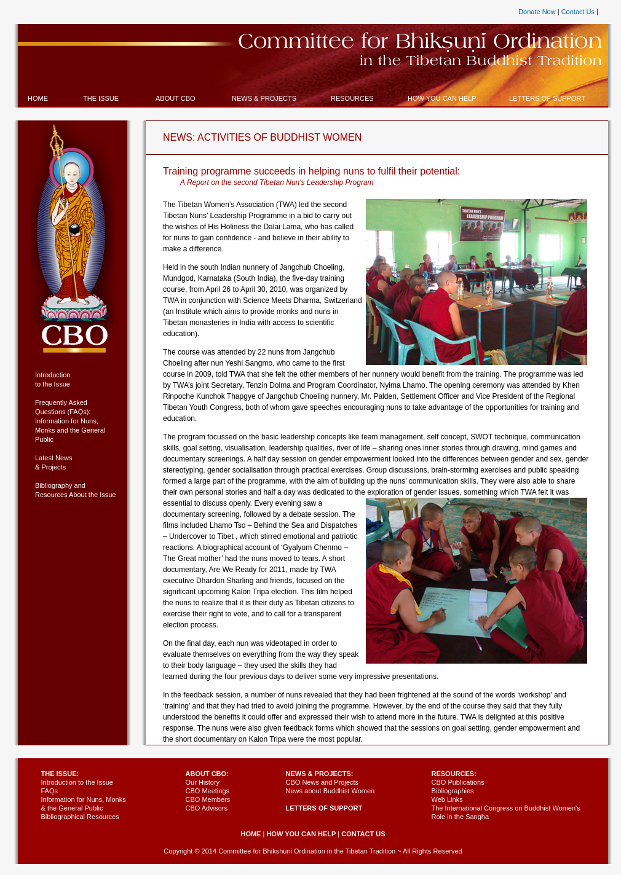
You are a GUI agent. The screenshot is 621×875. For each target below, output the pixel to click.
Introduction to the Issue (77, 782)
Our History (203, 782)
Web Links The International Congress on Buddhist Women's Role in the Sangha (506, 808)
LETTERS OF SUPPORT (324, 808)
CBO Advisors (206, 808)
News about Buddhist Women (330, 791)
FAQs (49, 791)
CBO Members (208, 799)
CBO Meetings (208, 791)
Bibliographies (453, 791)
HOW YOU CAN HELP (301, 834)
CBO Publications (458, 782)
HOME (250, 834)
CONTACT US (363, 834)
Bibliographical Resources (80, 816)
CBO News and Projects (322, 782)
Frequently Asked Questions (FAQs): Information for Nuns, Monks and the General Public (70, 421)
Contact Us (578, 11)
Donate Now (537, 11)
